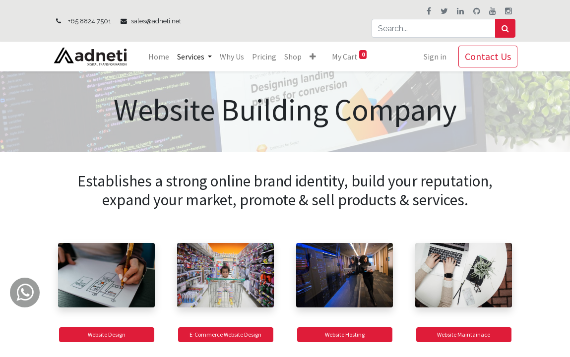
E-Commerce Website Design (225, 334)
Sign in (433, 56)
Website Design (107, 334)
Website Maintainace (463, 334)
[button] (314, 56)
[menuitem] (160, 56)
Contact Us (486, 56)
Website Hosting (345, 334)
